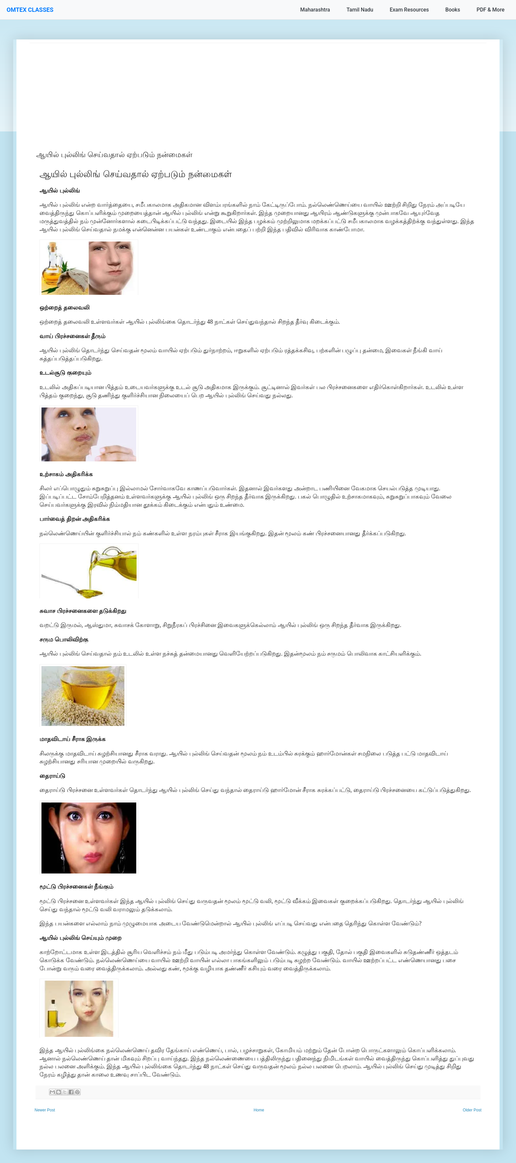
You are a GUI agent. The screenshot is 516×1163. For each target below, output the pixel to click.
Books (452, 10)
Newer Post (45, 1110)
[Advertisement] (227, 89)
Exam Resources (409, 10)
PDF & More (490, 10)
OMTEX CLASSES (30, 9)
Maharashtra (315, 10)
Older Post (472, 1110)
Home (259, 1110)
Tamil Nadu (360, 10)
